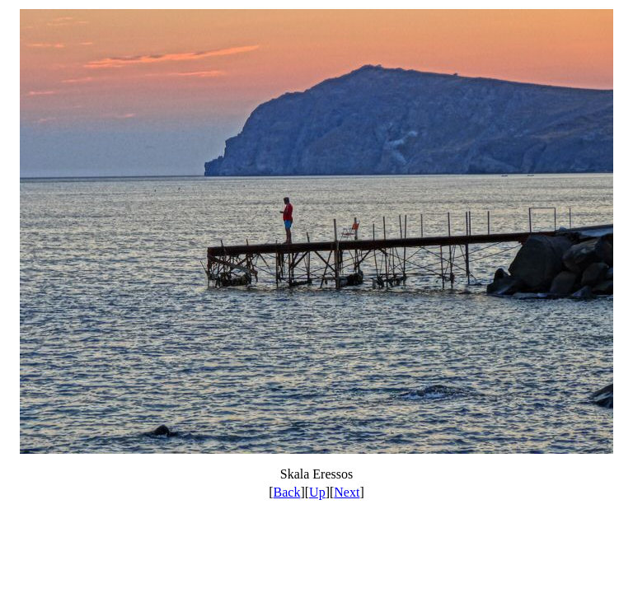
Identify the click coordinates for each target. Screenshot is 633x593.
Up (317, 492)
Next (346, 492)
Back (287, 492)
